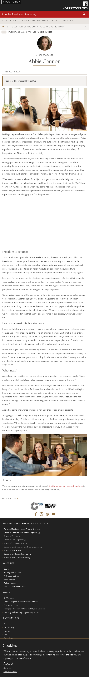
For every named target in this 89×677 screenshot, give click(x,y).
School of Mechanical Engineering (17, 553)
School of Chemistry (12, 536)
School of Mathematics (13, 550)
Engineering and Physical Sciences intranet (21, 601)
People (55, 20)
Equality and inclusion (12, 572)
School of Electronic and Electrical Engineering (23, 546)
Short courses (9, 579)
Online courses (10, 583)
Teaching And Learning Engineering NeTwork (22, 612)
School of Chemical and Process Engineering (22, 532)
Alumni (7, 623)
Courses (7, 568)
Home (4, 20)
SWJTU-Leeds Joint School (15, 586)
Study (13, 20)
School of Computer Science (15, 543)
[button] (84, 14)
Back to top (9, 498)
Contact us (68, 20)
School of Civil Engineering (14, 539)
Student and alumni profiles (22, 32)
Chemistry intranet (11, 605)
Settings (7, 667)
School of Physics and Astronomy (19, 14)
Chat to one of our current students (66, 485)
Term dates (8, 637)
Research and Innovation (35, 20)
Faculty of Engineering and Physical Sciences (22, 529)
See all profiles (11, 71)
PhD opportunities (11, 575)
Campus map (9, 627)
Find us (7, 630)
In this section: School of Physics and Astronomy (35, 26)
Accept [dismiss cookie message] (8, 663)
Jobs (5, 634)
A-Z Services (9, 598)
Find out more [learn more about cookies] (10, 671)
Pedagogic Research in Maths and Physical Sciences (24, 608)
